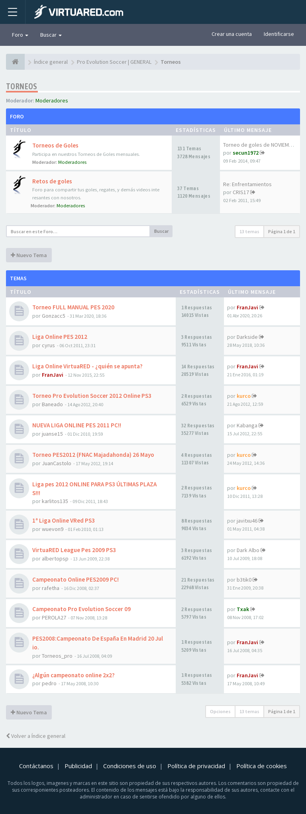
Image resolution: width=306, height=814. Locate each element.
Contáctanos (36, 766)
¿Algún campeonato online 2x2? (73, 675)
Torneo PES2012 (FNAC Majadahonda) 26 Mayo (93, 454)
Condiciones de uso (129, 766)
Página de (281, 231)
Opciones (220, 711)
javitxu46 (247, 520)
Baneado (52, 404)
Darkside (247, 336)
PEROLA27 (54, 617)
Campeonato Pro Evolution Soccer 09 (81, 609)
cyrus (48, 345)
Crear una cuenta (232, 33)
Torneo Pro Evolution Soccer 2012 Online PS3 (91, 395)
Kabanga (247, 425)
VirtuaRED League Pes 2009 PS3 (74, 550)
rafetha (50, 588)
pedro (49, 683)
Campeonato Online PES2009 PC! (75, 579)
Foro (20, 34)
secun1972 (246, 152)
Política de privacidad (196, 766)
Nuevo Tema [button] (29, 255)
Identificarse (279, 33)
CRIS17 (241, 192)
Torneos (21, 86)
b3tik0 (244, 579)
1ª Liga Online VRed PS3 (63, 520)
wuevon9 (52, 529)
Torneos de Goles (55, 145)
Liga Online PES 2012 (59, 336)
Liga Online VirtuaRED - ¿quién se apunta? (87, 366)
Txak (243, 609)
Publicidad (78, 766)
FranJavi (247, 307)
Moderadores (51, 100)
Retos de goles (52, 181)
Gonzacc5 (53, 315)
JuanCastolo (56, 463)
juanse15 (52, 433)
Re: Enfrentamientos (247, 184)
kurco (244, 395)
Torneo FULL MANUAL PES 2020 (73, 307)
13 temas (249, 231)
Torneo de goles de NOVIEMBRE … (263, 144)
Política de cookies (261, 766)
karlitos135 (55, 501)
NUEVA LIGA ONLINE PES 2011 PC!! (76, 425)
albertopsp (55, 558)
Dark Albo (248, 550)
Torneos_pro (57, 655)
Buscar (51, 34)
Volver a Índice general (35, 735)
